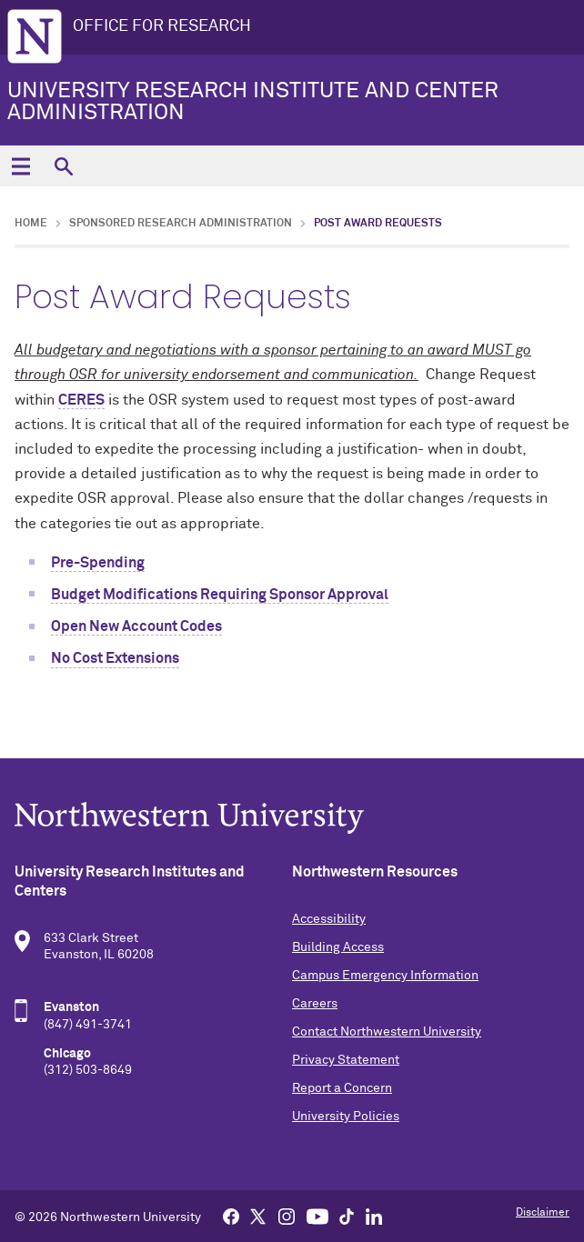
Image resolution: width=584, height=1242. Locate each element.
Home (31, 223)
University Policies (345, 1116)
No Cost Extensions (115, 658)
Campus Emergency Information (385, 975)
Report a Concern (342, 1088)
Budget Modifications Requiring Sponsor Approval (219, 594)
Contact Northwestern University (386, 1032)
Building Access (338, 947)
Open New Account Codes (136, 626)
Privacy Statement (345, 1060)
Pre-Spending (98, 563)
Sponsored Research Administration (180, 223)
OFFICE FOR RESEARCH (162, 26)
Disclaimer (542, 1212)
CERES (81, 400)
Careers (314, 1003)
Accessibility (329, 919)
